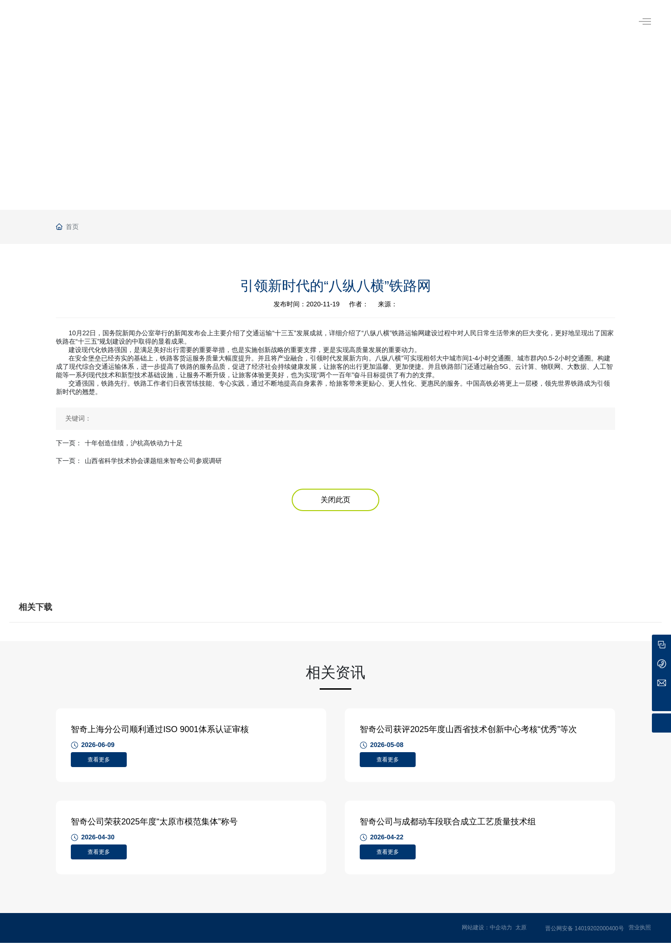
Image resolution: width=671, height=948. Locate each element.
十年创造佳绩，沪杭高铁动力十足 (134, 443)
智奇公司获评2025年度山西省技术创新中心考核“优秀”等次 (469, 730)
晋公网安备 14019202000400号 (584, 934)
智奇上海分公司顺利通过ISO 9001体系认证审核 (161, 730)
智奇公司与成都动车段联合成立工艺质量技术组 (449, 825)
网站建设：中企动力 (487, 933)
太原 (521, 933)
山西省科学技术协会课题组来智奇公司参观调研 (153, 460)
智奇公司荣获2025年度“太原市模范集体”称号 (155, 825)
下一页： (69, 443)
